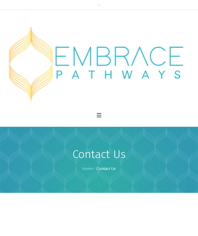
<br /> (99, 208)
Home (87, 168)
